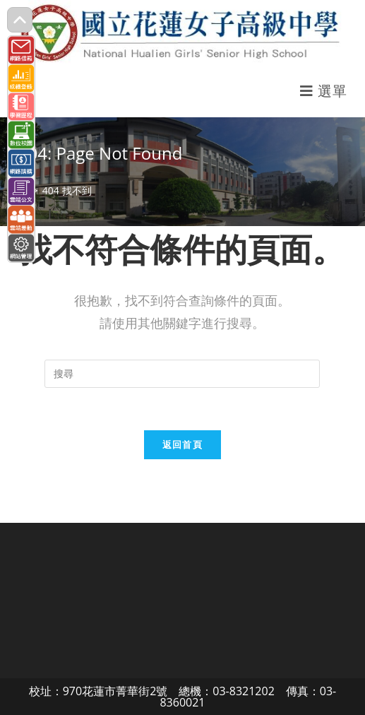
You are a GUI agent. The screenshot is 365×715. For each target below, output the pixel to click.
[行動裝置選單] (323, 90)
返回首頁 (182, 444)
